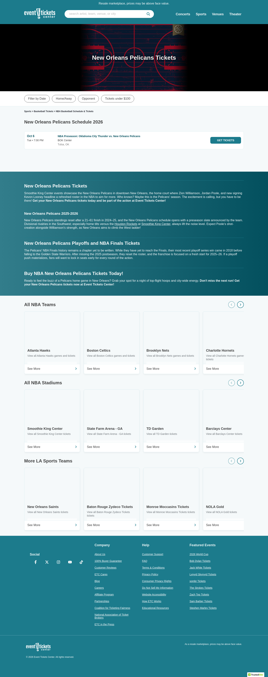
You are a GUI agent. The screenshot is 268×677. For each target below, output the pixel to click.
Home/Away (64, 98)
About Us (100, 554)
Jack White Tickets (200, 567)
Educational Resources (155, 607)
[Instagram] (58, 562)
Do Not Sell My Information (157, 587)
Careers (99, 587)
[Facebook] (35, 562)
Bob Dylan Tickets (199, 560)
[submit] (148, 14)
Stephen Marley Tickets (203, 607)
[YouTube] (70, 562)
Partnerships (102, 601)
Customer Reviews (105, 567)
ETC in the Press (104, 624)
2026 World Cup (198, 554)
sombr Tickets (197, 581)
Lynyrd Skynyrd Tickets (202, 574)
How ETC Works (151, 601)
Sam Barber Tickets (200, 601)
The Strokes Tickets (200, 587)
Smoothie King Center (155, 224)
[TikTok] (81, 562)
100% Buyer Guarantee (108, 560)
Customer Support (152, 554)
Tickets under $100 (117, 98)
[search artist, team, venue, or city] (109, 14)
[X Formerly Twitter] (47, 562)
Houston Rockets (126, 224)
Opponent (88, 98)
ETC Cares (101, 574)
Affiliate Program (104, 594)
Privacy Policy (150, 574)
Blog (97, 581)
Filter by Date (37, 98)
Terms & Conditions (153, 567)
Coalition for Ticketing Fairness (112, 607)
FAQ (144, 560)
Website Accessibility (154, 594)
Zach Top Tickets (199, 594)
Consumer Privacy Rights (156, 581)
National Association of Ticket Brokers (111, 616)
